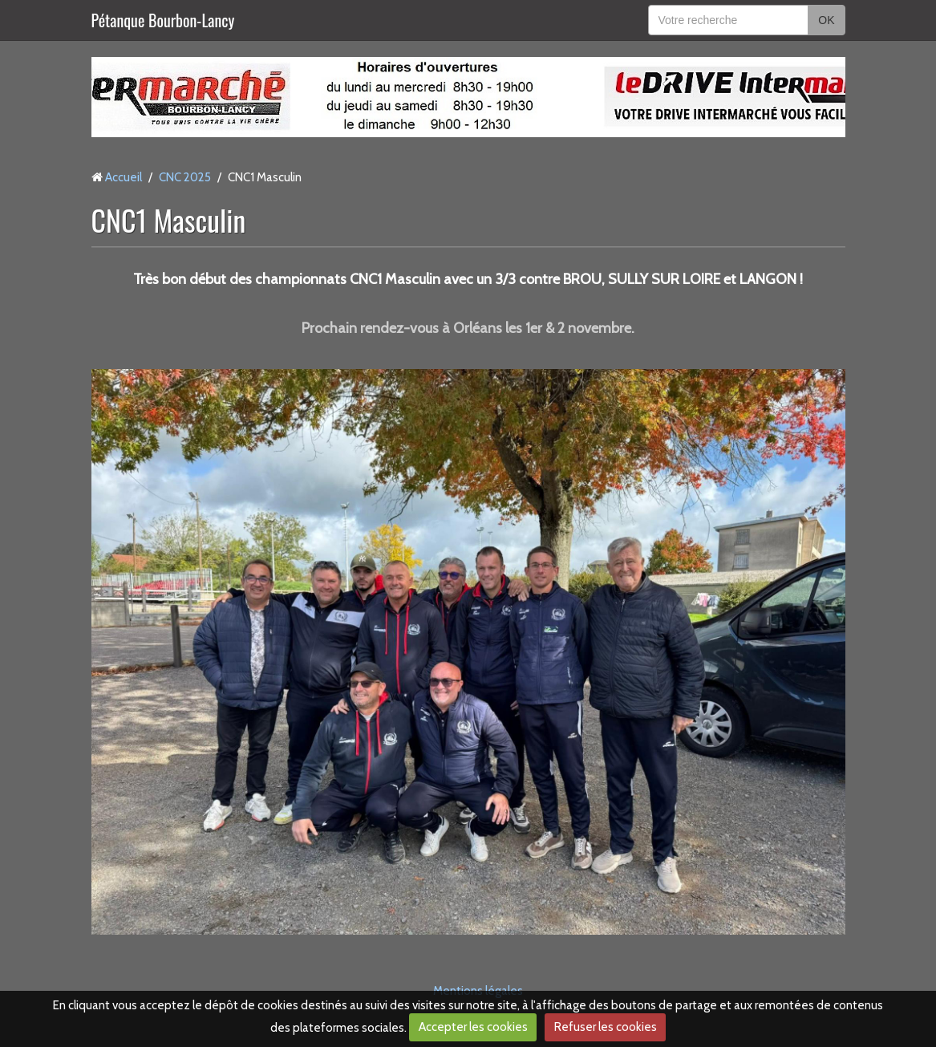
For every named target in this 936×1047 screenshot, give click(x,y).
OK (826, 20)
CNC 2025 (185, 177)
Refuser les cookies (605, 1027)
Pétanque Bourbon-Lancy (163, 20)
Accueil (123, 177)
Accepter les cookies (473, 1027)
